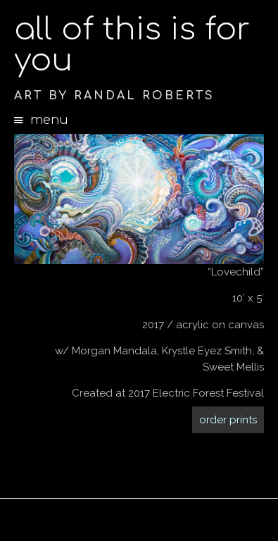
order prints (228, 419)
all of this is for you (132, 44)
